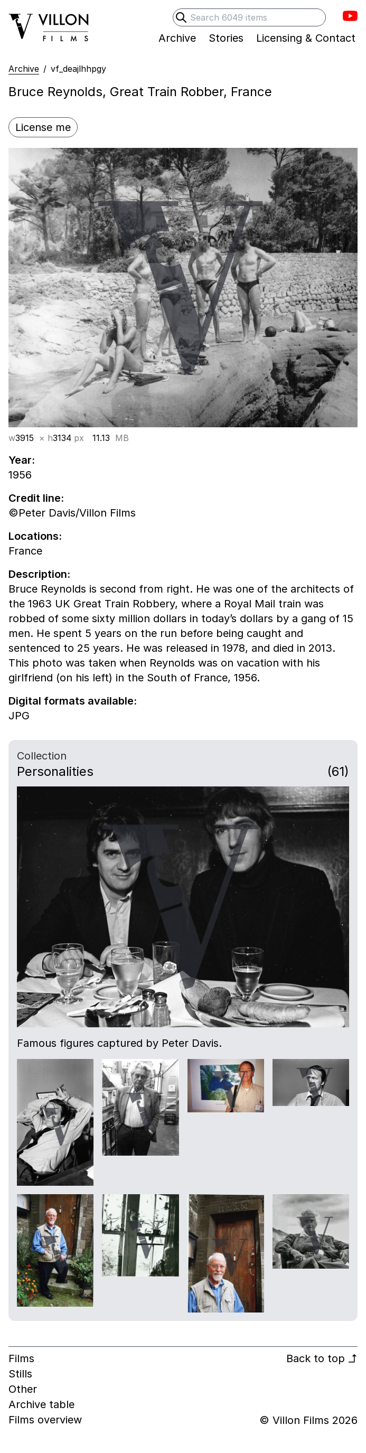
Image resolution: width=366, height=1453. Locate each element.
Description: (39, 574)
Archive (23, 68)
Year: (21, 460)
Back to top (322, 1358)
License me (43, 127)
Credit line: (36, 498)
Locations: (35, 536)
